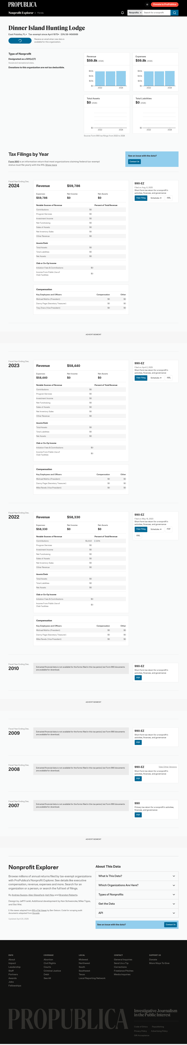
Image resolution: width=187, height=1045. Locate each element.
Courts (47, 968)
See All (47, 979)
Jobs (11, 982)
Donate (153, 960)
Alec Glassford (36, 895)
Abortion (48, 960)
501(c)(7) (31, 59)
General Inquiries (123, 960)
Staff (11, 971)
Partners (13, 975)
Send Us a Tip (121, 964)
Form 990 (13, 161)
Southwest (84, 971)
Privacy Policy (140, 1032)
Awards (12, 979)
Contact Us (135, 161)
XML (169, 198)
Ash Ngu (49, 895)
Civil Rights (50, 964)
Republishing (158, 1027)
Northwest (84, 964)
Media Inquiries (122, 975)
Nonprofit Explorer (20, 13)
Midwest (83, 960)
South (82, 968)
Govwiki (35, 914)
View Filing (141, 198)
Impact (12, 964)
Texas (82, 975)
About (11, 960)
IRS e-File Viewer (39, 911)
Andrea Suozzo (19, 895)
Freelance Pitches (123, 971)
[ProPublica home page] (68, 1020)
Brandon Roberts (68, 895)
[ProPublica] (22, 4)
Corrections (120, 968)
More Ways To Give (159, 964)
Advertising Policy (159, 1032)
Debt (46, 975)
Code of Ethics (141, 1027)
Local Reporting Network (92, 979)
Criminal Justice (52, 971)
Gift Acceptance (141, 1036)
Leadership (14, 968)
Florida (40, 13)
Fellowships (14, 986)
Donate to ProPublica (164, 4)
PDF (169, 529)
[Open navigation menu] (147, 4)
